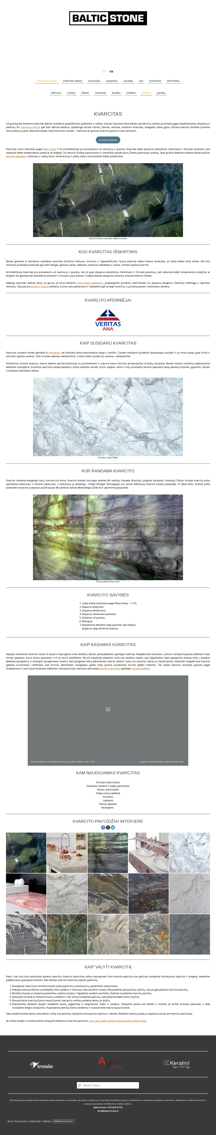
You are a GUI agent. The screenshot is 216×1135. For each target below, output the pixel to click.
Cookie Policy (35, 1121)
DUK (141, 80)
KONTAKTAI (155, 80)
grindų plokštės (141, 668)
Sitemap (46, 1121)
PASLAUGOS (94, 80)
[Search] (107, 1085)
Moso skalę (49, 149)
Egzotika (161, 92)
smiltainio (54, 352)
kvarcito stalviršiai (109, 668)
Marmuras (56, 92)
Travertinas (100, 92)
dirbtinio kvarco (40, 286)
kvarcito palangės (16, 156)
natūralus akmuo (30, 127)
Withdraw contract (63, 1121)
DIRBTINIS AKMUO (72, 80)
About (10, 1121)
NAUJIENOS (112, 80)
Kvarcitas (146, 92)
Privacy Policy (21, 1121)
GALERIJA (128, 80)
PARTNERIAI (173, 80)
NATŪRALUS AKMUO (47, 80)
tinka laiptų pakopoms (90, 283)
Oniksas (85, 92)
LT (104, 71)
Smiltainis (131, 92)
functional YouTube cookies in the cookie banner (116, 762)
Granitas (71, 92)
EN (111, 71)
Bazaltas (116, 92)
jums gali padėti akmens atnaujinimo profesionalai (118, 1021)
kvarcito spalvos (108, 140)
